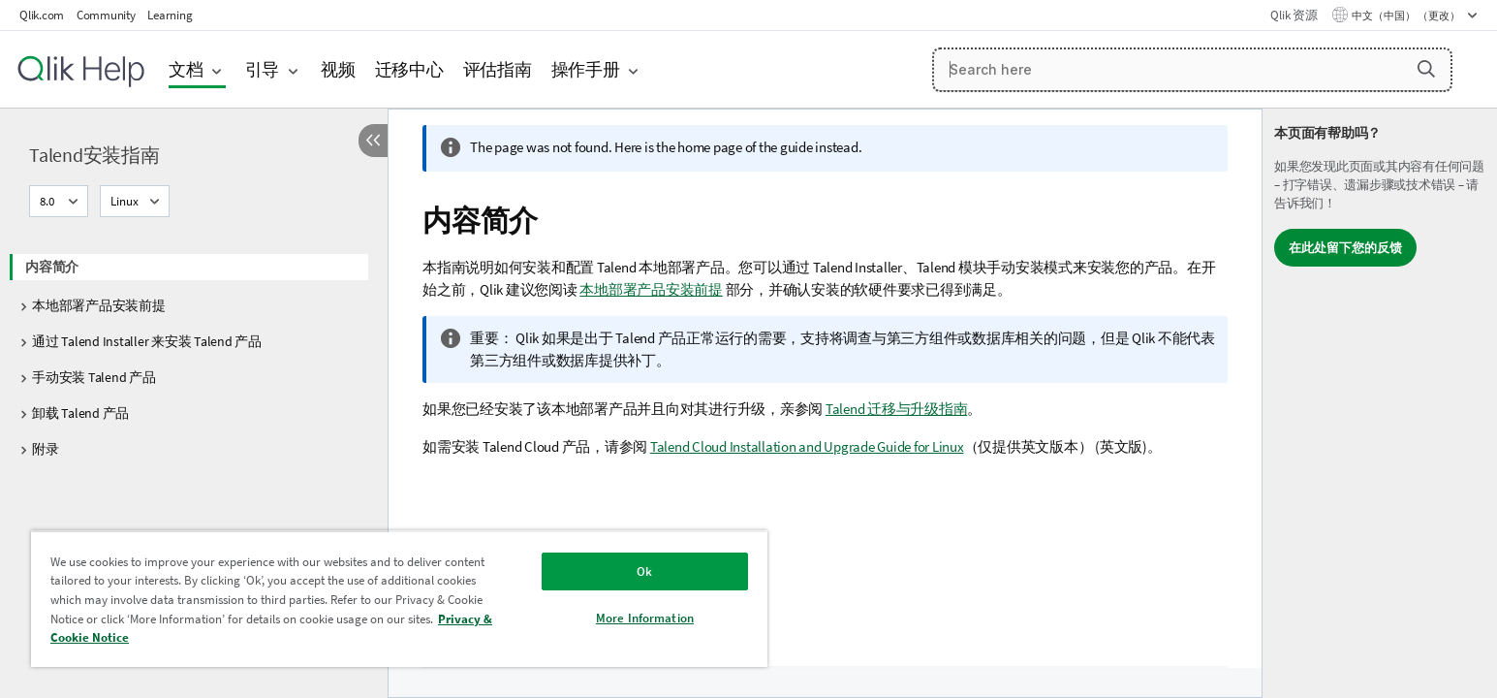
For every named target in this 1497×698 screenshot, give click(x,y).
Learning (169, 15)
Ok (644, 571)
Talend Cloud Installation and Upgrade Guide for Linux (807, 446)
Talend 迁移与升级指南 (897, 408)
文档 (186, 69)
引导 (262, 69)
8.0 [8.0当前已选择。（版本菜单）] (48, 201)
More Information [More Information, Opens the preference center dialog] (645, 618)
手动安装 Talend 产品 (94, 377)
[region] (399, 598)
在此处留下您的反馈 (1345, 247)
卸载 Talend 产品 (80, 413)
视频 (338, 69)
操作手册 (585, 69)
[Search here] (1192, 69)
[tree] (193, 352)
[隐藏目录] (373, 140)
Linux (124, 201)
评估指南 (497, 69)
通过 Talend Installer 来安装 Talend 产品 (147, 341)
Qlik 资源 (1293, 15)
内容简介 (51, 266)
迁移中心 (409, 69)
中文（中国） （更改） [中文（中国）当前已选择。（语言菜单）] (1407, 15)
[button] (1426, 69)
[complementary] (1380, 403)
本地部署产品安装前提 (99, 305)
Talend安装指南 (94, 155)
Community (106, 15)
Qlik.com (41, 15)
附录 (45, 449)
